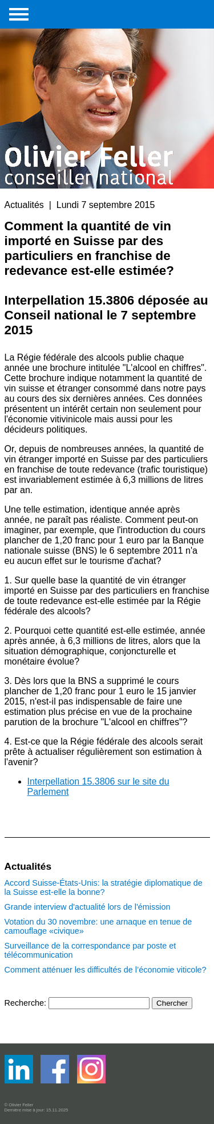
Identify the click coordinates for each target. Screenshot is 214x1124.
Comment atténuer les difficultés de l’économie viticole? (106, 969)
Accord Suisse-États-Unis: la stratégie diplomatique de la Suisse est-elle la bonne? (104, 887)
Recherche (25, 1002)
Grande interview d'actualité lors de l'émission (88, 906)
